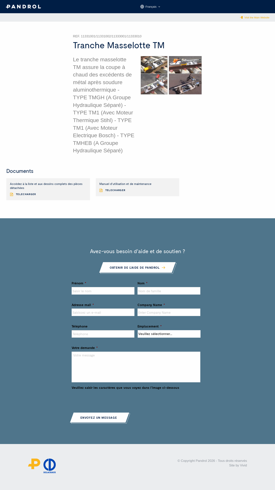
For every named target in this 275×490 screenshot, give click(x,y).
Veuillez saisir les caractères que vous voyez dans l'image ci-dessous (125, 390)
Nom (142, 285)
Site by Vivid (238, 468)
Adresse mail (83, 307)
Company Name (151, 307)
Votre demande (85, 350)
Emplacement (150, 329)
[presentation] (101, 401)
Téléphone (80, 329)
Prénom (79, 285)
